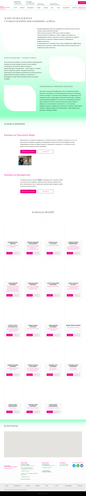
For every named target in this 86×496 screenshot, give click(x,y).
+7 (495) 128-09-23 (25, 476)
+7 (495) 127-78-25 (25, 471)
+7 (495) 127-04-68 (46, 467)
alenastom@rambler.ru (26, 479)
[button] (46, 151)
